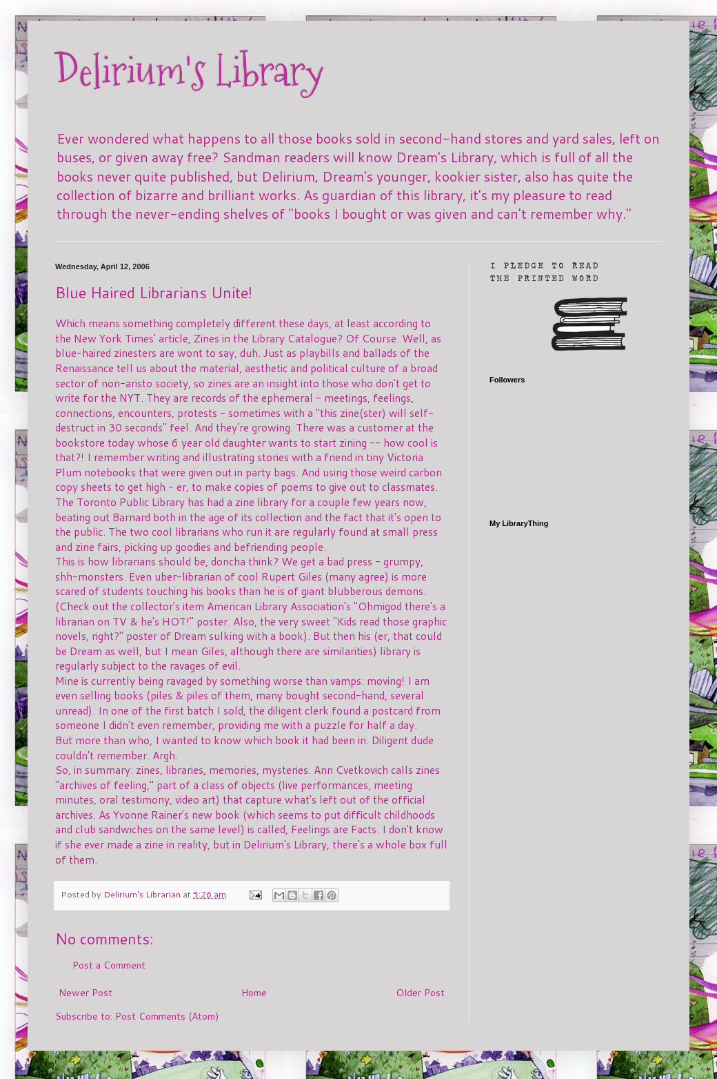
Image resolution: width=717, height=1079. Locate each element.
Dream (190, 635)
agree (371, 576)
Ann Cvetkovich (351, 769)
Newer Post (85, 993)
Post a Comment (108, 965)
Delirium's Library (189, 71)
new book (216, 814)
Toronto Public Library (131, 501)
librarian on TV (91, 621)
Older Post (420, 993)
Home (254, 993)
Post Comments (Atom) (167, 1016)
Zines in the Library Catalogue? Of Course (295, 338)
